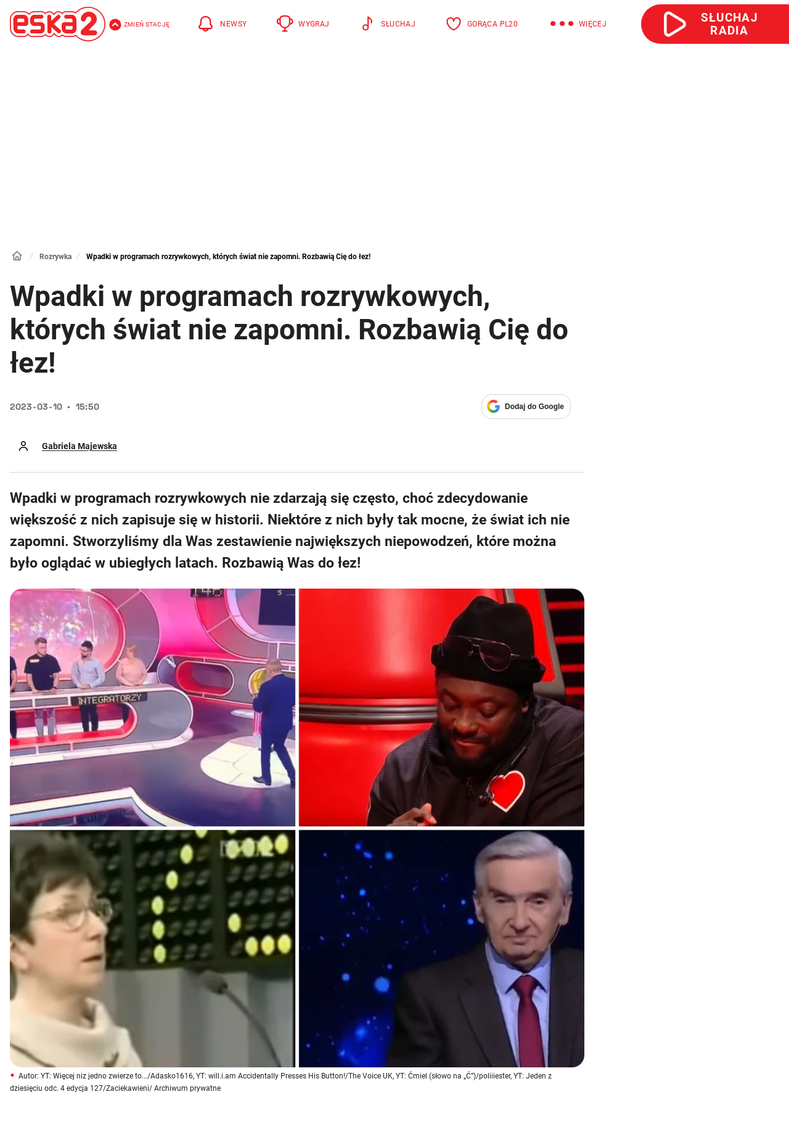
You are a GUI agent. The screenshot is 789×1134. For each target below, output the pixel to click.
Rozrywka (55, 256)
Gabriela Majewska (79, 446)
